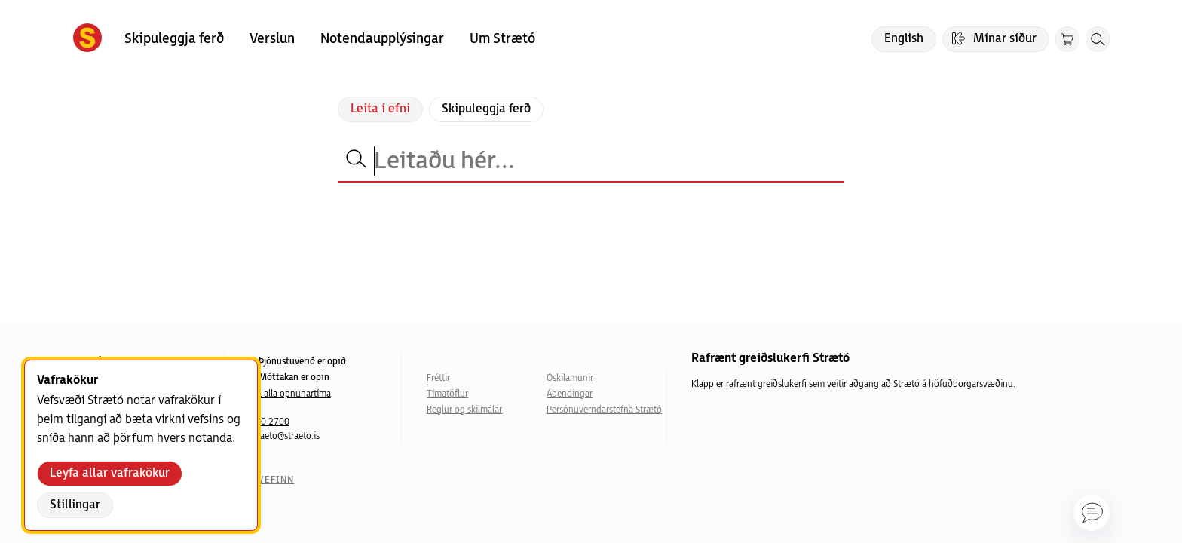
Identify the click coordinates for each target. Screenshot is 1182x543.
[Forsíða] (87, 39)
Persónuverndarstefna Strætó (604, 410)
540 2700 (269, 422)
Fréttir (438, 378)
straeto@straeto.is (285, 436)
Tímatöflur (447, 394)
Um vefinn (266, 480)
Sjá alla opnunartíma (290, 394)
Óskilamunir (570, 378)
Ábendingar (570, 394)
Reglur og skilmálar (464, 410)
